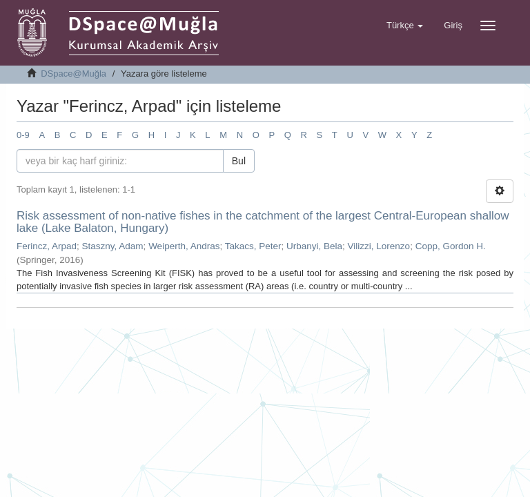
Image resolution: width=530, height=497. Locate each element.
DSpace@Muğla (73, 73)
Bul (239, 160)
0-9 (23, 135)
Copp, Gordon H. (450, 246)
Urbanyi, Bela (314, 246)
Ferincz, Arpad (47, 246)
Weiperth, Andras (183, 246)
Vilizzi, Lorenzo (379, 246)
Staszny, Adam (113, 246)
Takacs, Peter (253, 246)
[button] (404, 25)
